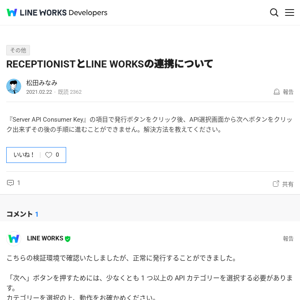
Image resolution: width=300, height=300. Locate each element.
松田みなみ (41, 83)
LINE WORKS (45, 238)
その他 (18, 50)
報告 (288, 92)
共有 (288, 184)
